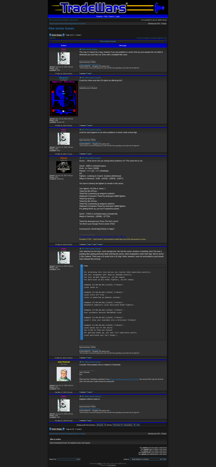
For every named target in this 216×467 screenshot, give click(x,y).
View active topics (72, 20)
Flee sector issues (61, 28)
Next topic (163, 38)
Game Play (64, 23)
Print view (52, 38)
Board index (54, 23)
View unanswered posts (57, 20)
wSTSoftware (112, 465)
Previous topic (141, 38)
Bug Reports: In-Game (77, 23)
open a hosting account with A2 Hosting (124, 379)
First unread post (153, 38)
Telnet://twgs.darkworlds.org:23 (89, 64)
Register (99, 16)
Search (111, 16)
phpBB (99, 463)
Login (118, 16)
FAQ (105, 16)
